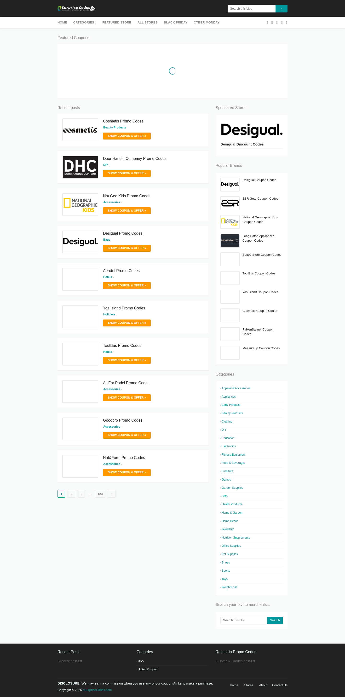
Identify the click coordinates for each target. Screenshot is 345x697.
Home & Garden (232, 512)
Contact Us (280, 685)
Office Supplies (231, 545)
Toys (225, 579)
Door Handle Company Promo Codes (135, 159)
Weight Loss (229, 587)
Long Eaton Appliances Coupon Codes (258, 238)
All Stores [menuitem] (148, 22)
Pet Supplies (230, 554)
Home (234, 685)
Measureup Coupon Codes (261, 348)
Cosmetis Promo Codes (123, 121)
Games (226, 479)
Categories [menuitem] (83, 22)
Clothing (227, 421)
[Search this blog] (243, 620)
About (263, 685)
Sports (226, 570)
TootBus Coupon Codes (258, 273)
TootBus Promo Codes (122, 345)
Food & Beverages (233, 463)
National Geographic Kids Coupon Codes (260, 219)
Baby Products (231, 405)
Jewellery (228, 529)
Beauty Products (232, 413)
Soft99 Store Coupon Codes (262, 254)
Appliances (229, 396)
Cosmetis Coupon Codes (259, 311)
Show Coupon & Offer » (127, 136)
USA (141, 661)
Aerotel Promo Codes (121, 271)
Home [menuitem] (62, 22)
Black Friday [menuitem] (176, 22)
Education (228, 438)
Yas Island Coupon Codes (260, 292)
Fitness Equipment (233, 454)
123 (100, 494)
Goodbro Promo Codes (123, 420)
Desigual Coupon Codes (259, 180)
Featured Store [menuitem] (116, 22)
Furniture (227, 471)
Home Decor (230, 521)
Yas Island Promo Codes (124, 308)
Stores (248, 685)
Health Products (232, 504)
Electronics (229, 446)
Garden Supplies (232, 487)
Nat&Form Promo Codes (124, 458)
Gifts (225, 496)
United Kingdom (148, 669)
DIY (224, 429)
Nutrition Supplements (236, 537)
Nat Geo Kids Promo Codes (126, 196)
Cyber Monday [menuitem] (207, 22)
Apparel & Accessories (236, 388)
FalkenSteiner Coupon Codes (257, 332)
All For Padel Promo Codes (126, 383)
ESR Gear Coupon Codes (260, 198)
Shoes (226, 562)
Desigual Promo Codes (123, 233)
